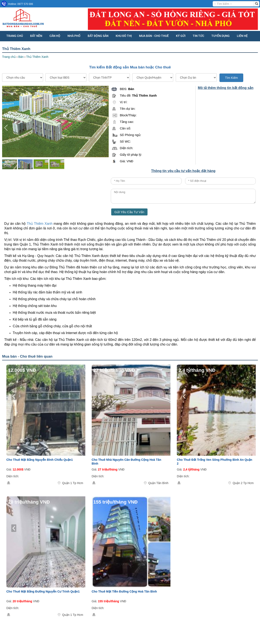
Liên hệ (242, 35)
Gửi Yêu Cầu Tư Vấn (129, 212)
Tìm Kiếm (231, 77)
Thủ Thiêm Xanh (39, 223)
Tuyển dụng (220, 35)
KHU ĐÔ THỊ (124, 35)
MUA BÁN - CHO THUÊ (154, 35)
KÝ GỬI (181, 35)
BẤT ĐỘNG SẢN (98, 35)
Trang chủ (14, 35)
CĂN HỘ (54, 35)
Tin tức (198, 35)
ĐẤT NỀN (36, 35)
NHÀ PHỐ (73, 35)
